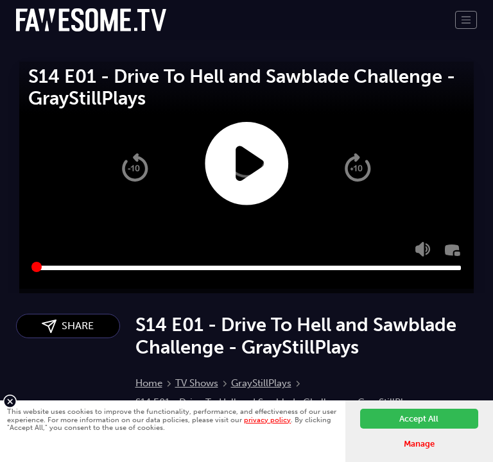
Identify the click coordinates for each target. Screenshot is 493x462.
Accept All (418, 419)
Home (148, 383)
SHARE (68, 326)
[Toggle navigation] (466, 20)
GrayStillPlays (261, 383)
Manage (419, 444)
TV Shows (196, 383)
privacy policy (267, 419)
